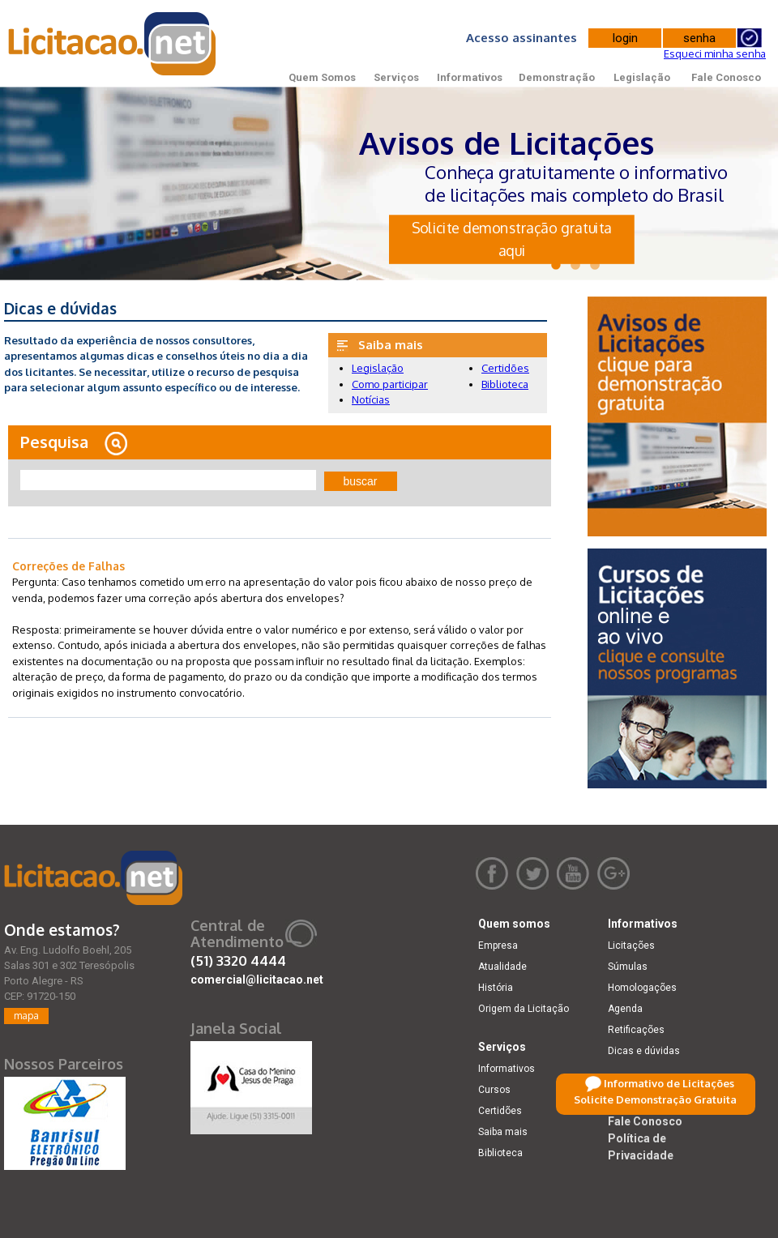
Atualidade (502, 966)
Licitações (631, 945)
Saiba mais (503, 1132)
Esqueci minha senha (715, 53)
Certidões (505, 367)
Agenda (625, 1008)
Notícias (371, 399)
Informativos (469, 77)
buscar (361, 481)
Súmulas (628, 966)
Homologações (642, 987)
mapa (26, 1016)
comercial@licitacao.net (256, 979)
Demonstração (557, 77)
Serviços (396, 77)
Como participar (390, 384)
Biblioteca (504, 384)
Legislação (641, 77)
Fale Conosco (726, 77)
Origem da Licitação (523, 1008)
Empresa (498, 945)
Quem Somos (322, 77)
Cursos (494, 1089)
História (495, 987)
